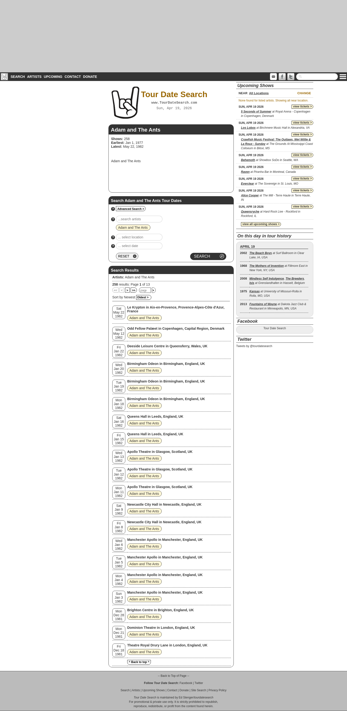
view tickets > (302, 106)
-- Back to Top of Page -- (173, 675)
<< (115, 290)
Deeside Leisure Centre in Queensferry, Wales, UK (167, 346)
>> (133, 290)
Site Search (198, 690)
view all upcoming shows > (261, 224)
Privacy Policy (217, 690)
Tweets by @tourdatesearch (254, 346)
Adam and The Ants (139, 277)
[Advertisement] (173, 36)
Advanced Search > (130, 209)
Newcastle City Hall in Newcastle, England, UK (164, 504)
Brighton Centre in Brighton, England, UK (160, 610)
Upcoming (53, 77)
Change (304, 93)
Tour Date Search (274, 328)
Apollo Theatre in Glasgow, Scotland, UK (160, 452)
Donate (90, 77)
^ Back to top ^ (139, 662)
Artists (34, 77)
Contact (73, 77)
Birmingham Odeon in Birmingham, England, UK (166, 364)
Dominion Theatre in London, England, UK (161, 628)
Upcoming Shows (153, 690)
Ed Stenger (186, 697)
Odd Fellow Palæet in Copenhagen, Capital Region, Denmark (176, 328)
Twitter (198, 683)
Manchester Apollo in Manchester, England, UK (165, 540)
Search (18, 77)
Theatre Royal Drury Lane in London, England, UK (167, 645)
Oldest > (143, 297)
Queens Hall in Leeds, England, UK (155, 416)
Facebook (186, 683)
